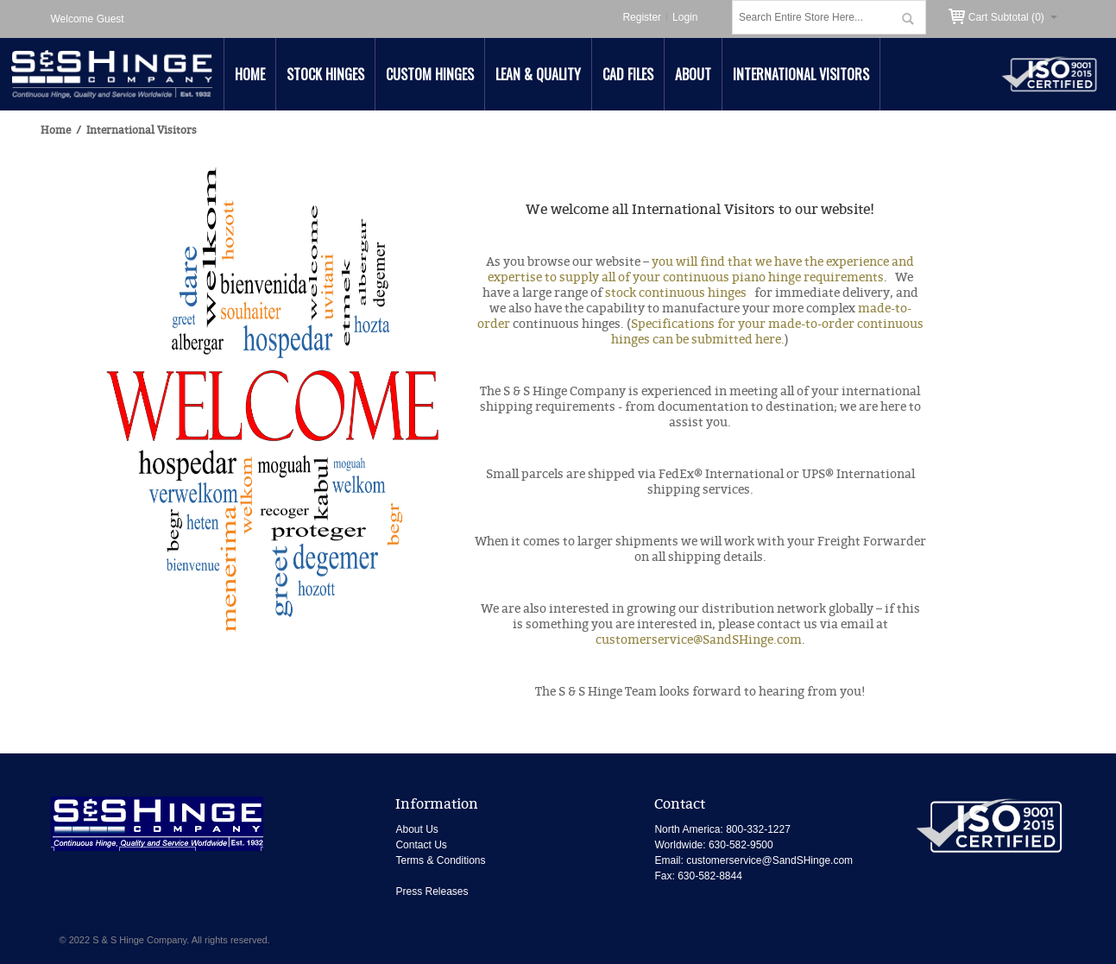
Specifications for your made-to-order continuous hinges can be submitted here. (767, 332)
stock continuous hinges (678, 293)
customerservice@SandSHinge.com (699, 640)
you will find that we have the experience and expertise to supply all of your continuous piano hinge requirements (701, 270)
